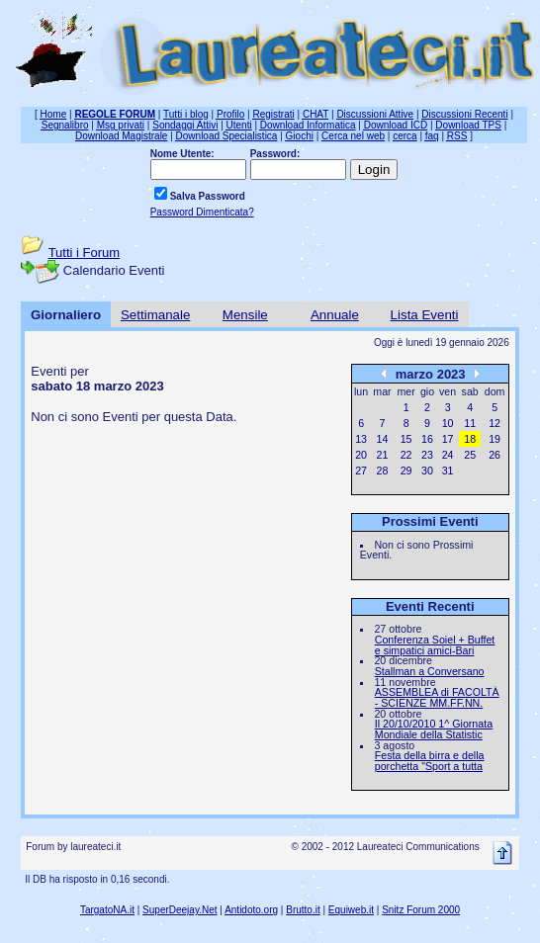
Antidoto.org (251, 909)
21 (383, 455)
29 (406, 470)
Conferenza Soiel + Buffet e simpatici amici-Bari (435, 645)
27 (361, 470)
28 (383, 470)
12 (494, 423)
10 (448, 423)
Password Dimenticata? (202, 212)
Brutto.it (302, 909)
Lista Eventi (425, 314)
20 (361, 455)
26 (494, 455)
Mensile (245, 314)
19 (494, 439)
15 (406, 439)
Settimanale (155, 314)
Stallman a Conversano (430, 671)
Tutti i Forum (84, 252)
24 (448, 455)
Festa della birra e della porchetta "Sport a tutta (430, 760)
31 (448, 470)
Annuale (335, 314)
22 (406, 455)
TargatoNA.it (107, 909)
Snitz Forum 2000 (421, 909)
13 (361, 439)
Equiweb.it (351, 909)
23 (427, 455)
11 (470, 423)
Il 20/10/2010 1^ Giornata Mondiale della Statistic (434, 729)
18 (470, 439)
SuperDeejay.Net (179, 909)
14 (383, 439)
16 (427, 439)
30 (427, 470)
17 (448, 439)
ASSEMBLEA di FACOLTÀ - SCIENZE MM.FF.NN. (437, 697)
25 (470, 455)
